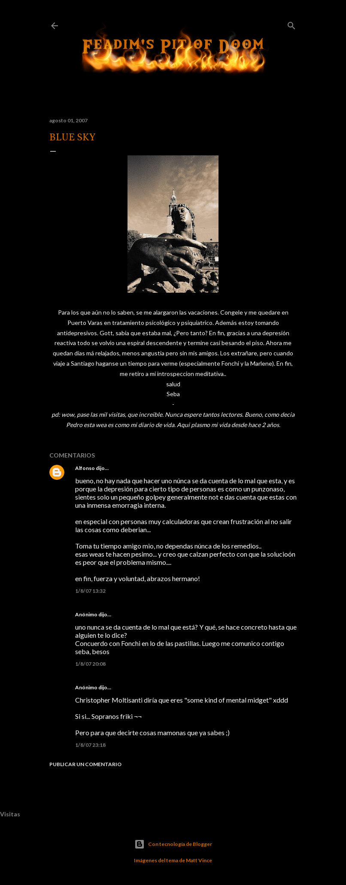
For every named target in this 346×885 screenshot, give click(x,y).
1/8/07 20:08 (90, 664)
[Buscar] (291, 23)
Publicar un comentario (85, 764)
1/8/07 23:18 (90, 745)
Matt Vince (199, 860)
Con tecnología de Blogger (173, 844)
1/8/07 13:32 (90, 591)
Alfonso (85, 468)
